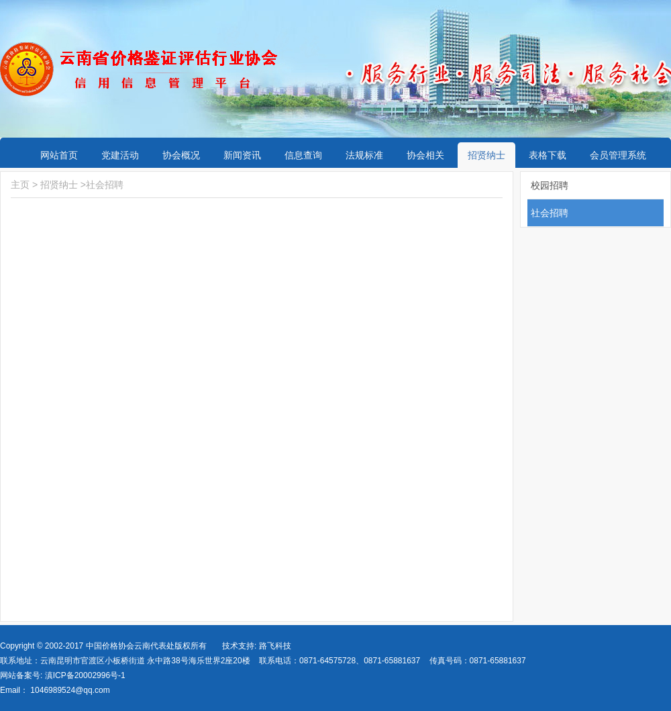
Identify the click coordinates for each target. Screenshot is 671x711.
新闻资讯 (242, 155)
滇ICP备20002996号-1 (83, 675)
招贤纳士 (486, 155)
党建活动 (120, 155)
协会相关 (425, 155)
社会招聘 (104, 184)
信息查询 (303, 155)
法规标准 (364, 155)
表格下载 (547, 155)
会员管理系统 (618, 155)
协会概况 (181, 155)
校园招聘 (549, 185)
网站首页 (59, 155)
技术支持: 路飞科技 (256, 646)
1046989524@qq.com (69, 690)
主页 (20, 184)
